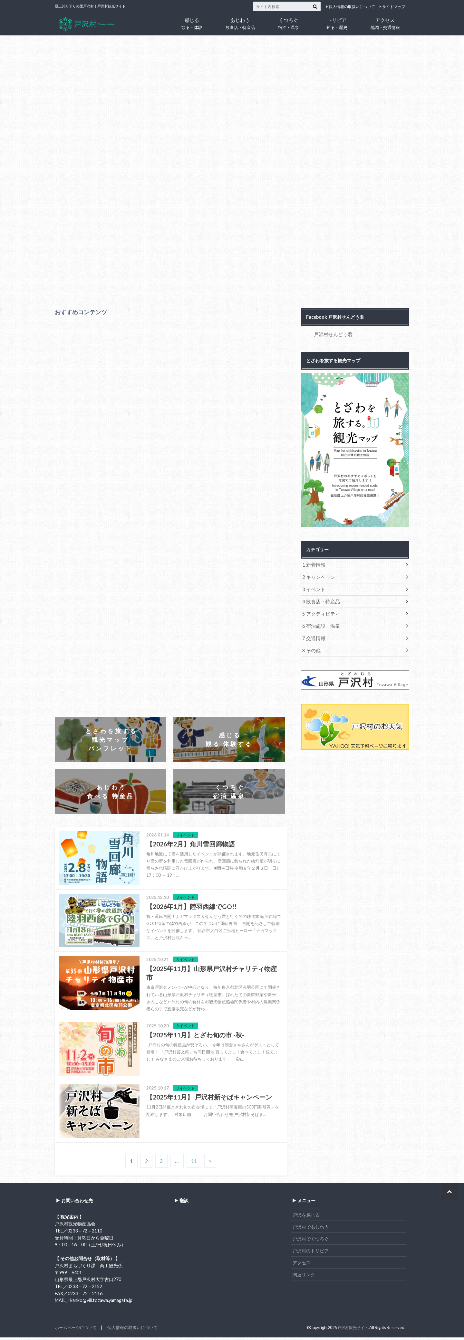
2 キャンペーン (317, 576)
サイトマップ (393, 6)
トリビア (337, 23)
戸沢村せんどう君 (332, 334)
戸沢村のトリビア (311, 1253)
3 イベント (313, 588)
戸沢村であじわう (311, 1229)
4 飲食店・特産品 (319, 600)
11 (194, 1163)
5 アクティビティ (319, 612)
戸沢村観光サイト (351, 1330)
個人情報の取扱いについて (352, 6)
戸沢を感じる (306, 1217)
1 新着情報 (313, 564)
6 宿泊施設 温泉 (319, 624)
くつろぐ (288, 23)
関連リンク (304, 1277)
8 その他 (310, 647)
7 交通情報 (313, 635)
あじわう (240, 23)
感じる (192, 23)
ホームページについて (76, 1330)
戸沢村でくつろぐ (311, 1241)
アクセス (385, 23)
